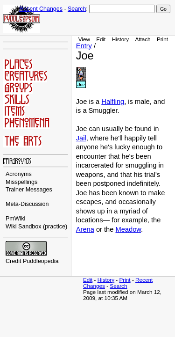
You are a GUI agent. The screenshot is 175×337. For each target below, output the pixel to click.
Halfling (112, 101)
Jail (81, 138)
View (84, 39)
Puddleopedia (41, 261)
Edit (100, 39)
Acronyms (19, 174)
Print (162, 39)
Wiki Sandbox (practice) (36, 226)
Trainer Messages (29, 189)
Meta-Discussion (27, 204)
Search (77, 9)
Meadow (128, 229)
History (120, 39)
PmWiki (15, 218)
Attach (142, 39)
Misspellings (21, 182)
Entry (84, 46)
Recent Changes (41, 9)
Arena (85, 229)
